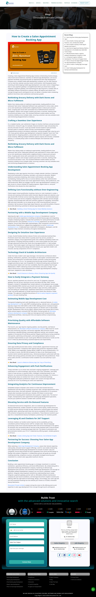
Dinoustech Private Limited (16, 485)
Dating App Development (13, 579)
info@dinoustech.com (79, 547)
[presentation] (20, 556)
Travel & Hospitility (33, 584)
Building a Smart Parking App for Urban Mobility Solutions (34, 209)
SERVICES (38, 3)
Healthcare (31, 577)
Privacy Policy (74, 577)
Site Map (52, 584)
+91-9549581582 (79, 549)
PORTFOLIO (67, 3)
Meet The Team (53, 582)
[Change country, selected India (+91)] (12, 530)
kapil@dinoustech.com (59, 547)
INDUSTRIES (46, 3)
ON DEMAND (74, 3)
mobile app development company (29, 216)
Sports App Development (13, 584)
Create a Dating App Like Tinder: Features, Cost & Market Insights (37, 436)
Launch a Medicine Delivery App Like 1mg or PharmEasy (34, 362)
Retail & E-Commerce (33, 579)
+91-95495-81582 (69, 536)
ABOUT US (32, 3)
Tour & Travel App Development (15, 586)
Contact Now (26, 562)
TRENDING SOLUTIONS (57, 3)
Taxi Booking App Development (15, 582)
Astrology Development (13, 577)
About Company (53, 577)
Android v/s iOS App (34, 221)
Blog (51, 579)
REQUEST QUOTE (84, 3)
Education (31, 582)
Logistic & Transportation (34, 586)
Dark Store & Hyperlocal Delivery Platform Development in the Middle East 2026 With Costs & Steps (76, 49)
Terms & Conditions (76, 579)
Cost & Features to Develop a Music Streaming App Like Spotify (36, 273)
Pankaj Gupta (15, 73)
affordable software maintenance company (32, 329)
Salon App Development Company (29, 446)
